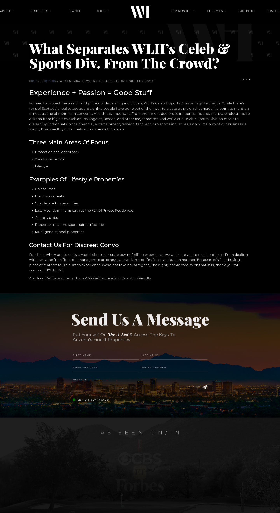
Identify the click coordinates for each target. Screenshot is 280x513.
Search (80, 17)
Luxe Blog (235, 17)
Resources (51, 17)
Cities (101, 17)
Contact (255, 17)
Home (33, 80)
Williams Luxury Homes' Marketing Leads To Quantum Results (99, 278)
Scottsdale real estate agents (66, 108)
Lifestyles (209, 17)
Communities (181, 17)
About (23, 17)
